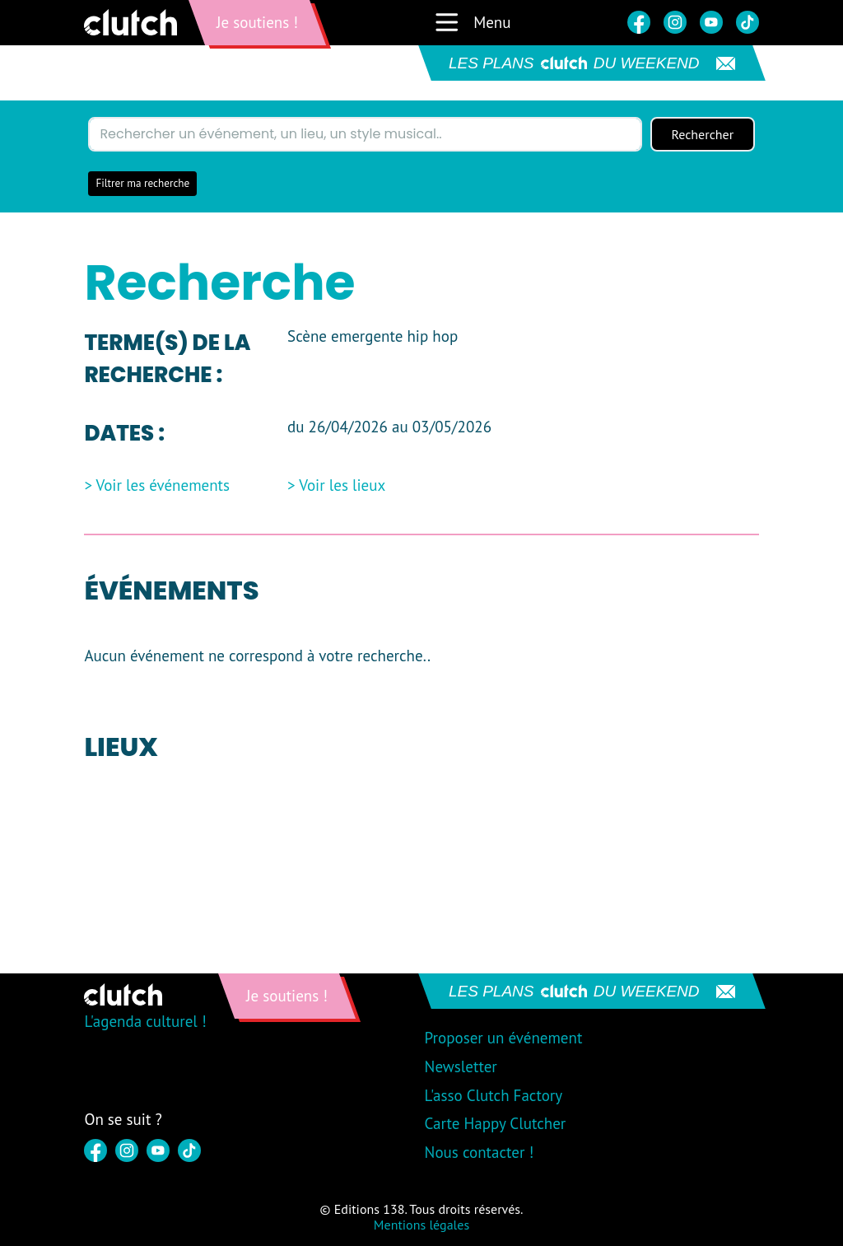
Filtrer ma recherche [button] (142, 183)
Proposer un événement (504, 1038)
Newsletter (461, 1066)
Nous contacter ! (479, 1152)
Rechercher (702, 134)
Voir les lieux (342, 485)
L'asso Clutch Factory (494, 1095)
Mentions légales (421, 1224)
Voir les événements (163, 485)
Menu (472, 22)
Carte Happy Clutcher (495, 1123)
